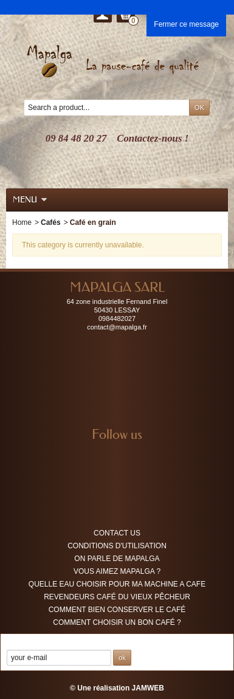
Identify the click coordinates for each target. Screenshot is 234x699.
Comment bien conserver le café (117, 609)
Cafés (51, 222)
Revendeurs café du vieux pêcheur (117, 597)
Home (22, 222)
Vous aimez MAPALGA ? (117, 571)
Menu (30, 200)
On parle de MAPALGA (116, 558)
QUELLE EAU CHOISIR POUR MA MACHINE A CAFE (117, 584)
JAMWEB (148, 688)
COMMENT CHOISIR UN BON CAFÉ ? (117, 622)
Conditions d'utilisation (117, 546)
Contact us (117, 533)
